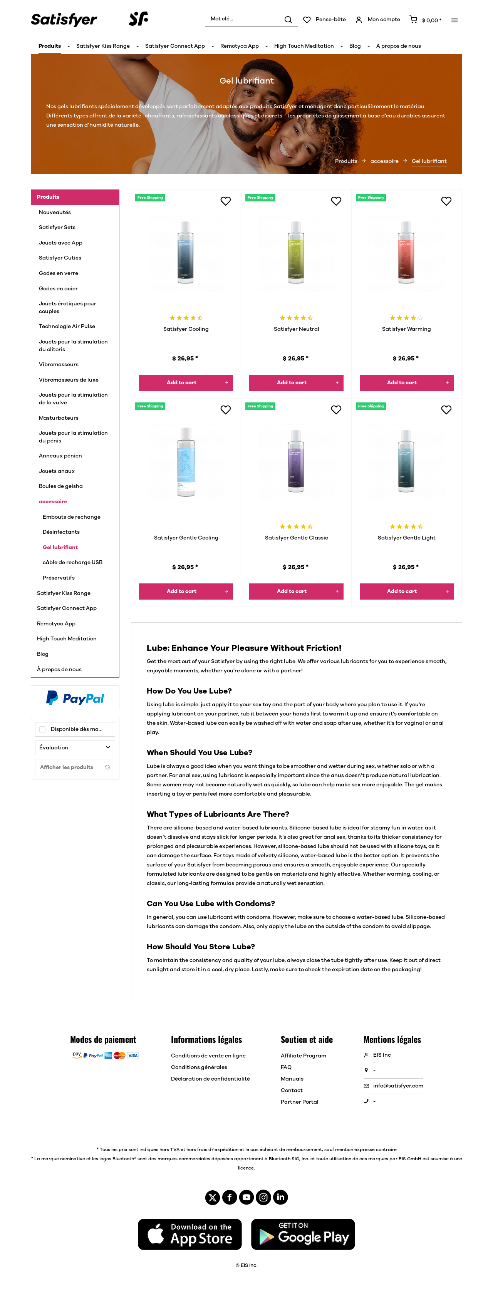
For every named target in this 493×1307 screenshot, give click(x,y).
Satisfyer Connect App (67, 608)
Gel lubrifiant (60, 547)
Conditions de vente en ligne (208, 1056)
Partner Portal (300, 1102)
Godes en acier (58, 289)
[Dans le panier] (186, 383)
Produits (48, 197)
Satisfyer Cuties (60, 258)
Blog (43, 654)
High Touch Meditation (67, 639)
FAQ (286, 1067)
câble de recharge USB (72, 562)
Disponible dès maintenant (83, 729)
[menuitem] (251, 19)
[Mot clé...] (251, 19)
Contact (292, 1090)
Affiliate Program (303, 1056)
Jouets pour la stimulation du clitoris (73, 345)
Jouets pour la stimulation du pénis (73, 437)
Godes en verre (58, 273)
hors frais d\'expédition (212, 1149)
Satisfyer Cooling (186, 329)
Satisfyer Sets (57, 227)
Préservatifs (59, 578)
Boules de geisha (61, 486)
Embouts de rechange (72, 517)
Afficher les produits (75, 767)
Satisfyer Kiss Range (64, 593)
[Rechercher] (288, 19)
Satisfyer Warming (406, 329)
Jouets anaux (57, 471)
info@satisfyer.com (398, 1086)
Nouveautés (55, 212)
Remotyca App (56, 624)
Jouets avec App (61, 243)
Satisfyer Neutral (296, 329)
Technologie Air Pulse (67, 326)
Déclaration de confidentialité (210, 1079)
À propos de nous (59, 669)
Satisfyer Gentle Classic (296, 538)
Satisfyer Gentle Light (407, 538)
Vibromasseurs (59, 364)
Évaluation (53, 748)
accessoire (53, 501)
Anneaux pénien (60, 456)
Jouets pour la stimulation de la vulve (73, 399)
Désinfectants (61, 532)
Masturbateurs (59, 418)
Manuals (292, 1079)
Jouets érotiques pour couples (67, 307)
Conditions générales (199, 1067)
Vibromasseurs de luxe (69, 380)
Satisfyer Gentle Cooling (186, 538)
